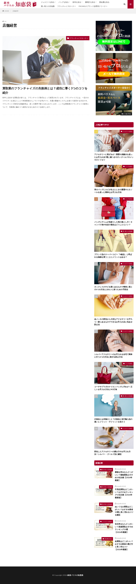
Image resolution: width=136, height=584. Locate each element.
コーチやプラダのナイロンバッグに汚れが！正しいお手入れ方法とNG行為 (113, 388)
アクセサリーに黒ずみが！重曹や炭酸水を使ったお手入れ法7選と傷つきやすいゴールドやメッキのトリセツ (113, 157)
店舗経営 (15, 11)
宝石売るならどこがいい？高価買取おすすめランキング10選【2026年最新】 (124, 528)
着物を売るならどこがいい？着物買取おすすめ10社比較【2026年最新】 (124, 476)
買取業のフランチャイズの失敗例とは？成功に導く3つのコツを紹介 (45, 90)
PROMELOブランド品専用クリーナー (93, 6)
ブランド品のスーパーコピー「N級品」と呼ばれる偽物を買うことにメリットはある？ (113, 255)
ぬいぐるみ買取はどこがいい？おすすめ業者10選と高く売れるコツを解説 (124, 511)
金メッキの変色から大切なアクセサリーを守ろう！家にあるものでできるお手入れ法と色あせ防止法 (113, 322)
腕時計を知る (90, 2)
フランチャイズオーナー (66, 6)
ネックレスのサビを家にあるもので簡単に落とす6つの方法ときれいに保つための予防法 (113, 288)
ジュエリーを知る (47, 2)
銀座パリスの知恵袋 (75, 575)
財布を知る (77, 2)
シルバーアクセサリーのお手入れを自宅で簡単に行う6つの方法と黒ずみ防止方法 (113, 355)
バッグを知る (63, 2)
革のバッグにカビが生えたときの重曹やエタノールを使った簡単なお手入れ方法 (113, 190)
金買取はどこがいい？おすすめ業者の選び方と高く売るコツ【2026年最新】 (124, 545)
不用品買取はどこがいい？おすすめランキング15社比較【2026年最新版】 (124, 493)
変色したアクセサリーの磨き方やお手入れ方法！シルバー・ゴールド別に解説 (112, 452)
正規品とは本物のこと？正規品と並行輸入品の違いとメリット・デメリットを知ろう (113, 420)
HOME (6, 11)
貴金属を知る (104, 2)
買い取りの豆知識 (47, 6)
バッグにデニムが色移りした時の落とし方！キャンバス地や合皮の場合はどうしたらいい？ (113, 223)
